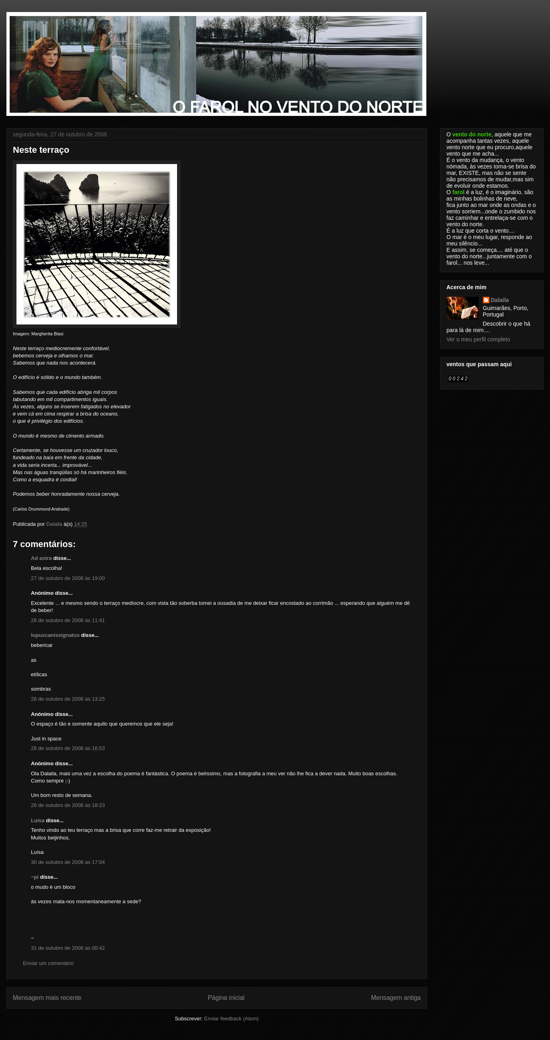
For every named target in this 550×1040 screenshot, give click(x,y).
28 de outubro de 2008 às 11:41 (68, 620)
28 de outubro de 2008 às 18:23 (68, 805)
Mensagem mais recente (47, 997)
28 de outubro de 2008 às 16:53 (68, 748)
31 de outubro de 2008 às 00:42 (68, 948)
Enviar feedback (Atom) (231, 1019)
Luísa (38, 820)
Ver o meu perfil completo (478, 339)
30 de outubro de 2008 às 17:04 (68, 862)
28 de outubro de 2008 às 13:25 (68, 699)
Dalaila (500, 300)
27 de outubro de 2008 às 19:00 (68, 578)
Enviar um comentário (48, 963)
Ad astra (41, 558)
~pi (35, 877)
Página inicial (226, 997)
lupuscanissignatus (55, 635)
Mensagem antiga (396, 997)
